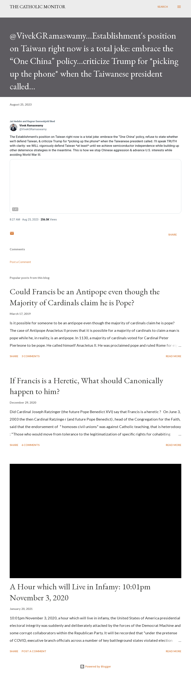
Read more (173, 356)
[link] (32, 121)
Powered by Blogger (95, 666)
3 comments (31, 356)
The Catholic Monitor (37, 7)
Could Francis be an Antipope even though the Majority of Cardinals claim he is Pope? (85, 297)
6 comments (31, 444)
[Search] (162, 6)
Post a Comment (20, 262)
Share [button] (172, 234)
